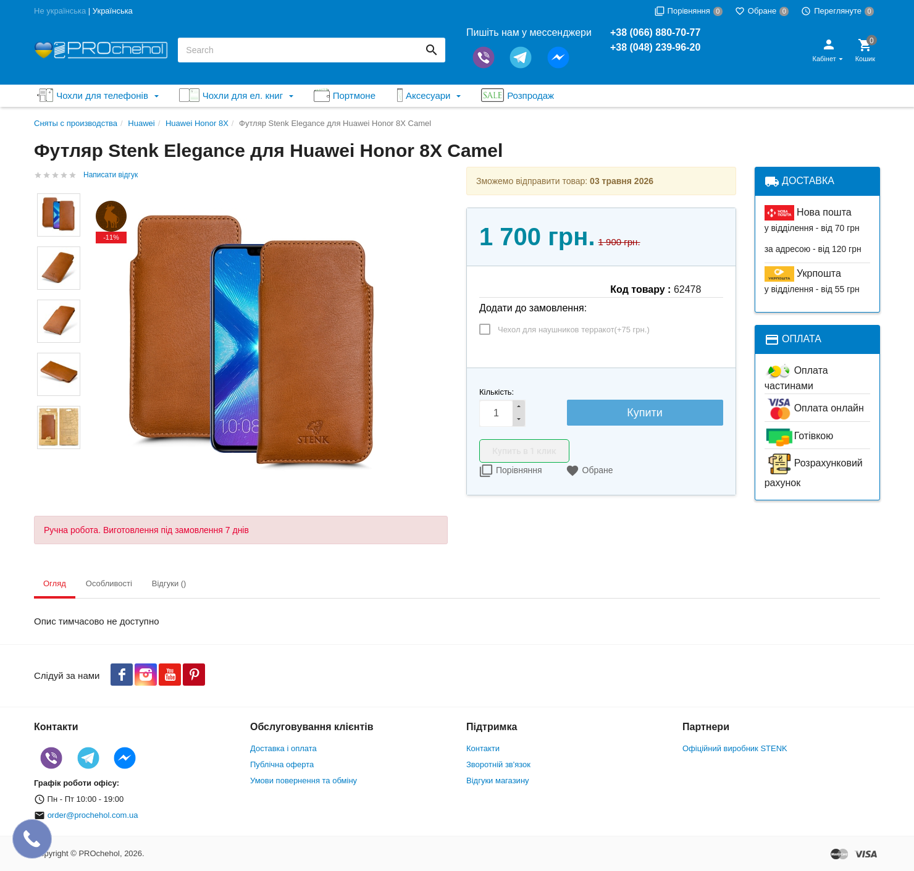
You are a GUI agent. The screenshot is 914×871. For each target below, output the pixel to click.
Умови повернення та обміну (303, 780)
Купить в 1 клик (524, 451)
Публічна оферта (282, 764)
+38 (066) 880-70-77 (655, 32)
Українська (113, 10)
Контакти (483, 748)
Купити (645, 412)
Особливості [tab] (109, 583)
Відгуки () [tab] (169, 583)
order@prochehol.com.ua (93, 815)
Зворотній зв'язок (498, 764)
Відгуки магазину (497, 780)
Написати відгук (110, 174)
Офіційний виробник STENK (734, 748)
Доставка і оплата (283, 748)
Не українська (60, 10)
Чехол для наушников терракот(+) (574, 329)
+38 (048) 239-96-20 (655, 47)
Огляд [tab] (54, 583)
